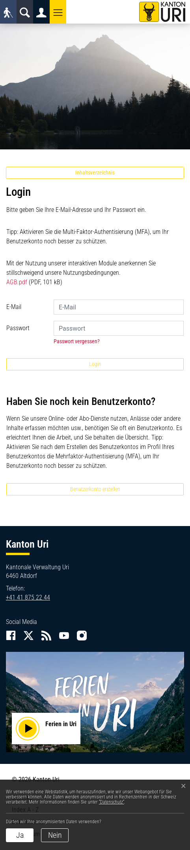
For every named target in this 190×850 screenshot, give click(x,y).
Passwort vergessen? (77, 341)
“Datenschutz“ (111, 802)
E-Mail (13, 307)
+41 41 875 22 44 (28, 597)
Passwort (18, 328)
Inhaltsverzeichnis (95, 172)
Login (95, 364)
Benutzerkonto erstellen (95, 489)
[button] (58, 12)
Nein (55, 835)
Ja (20, 835)
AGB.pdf (16, 282)
